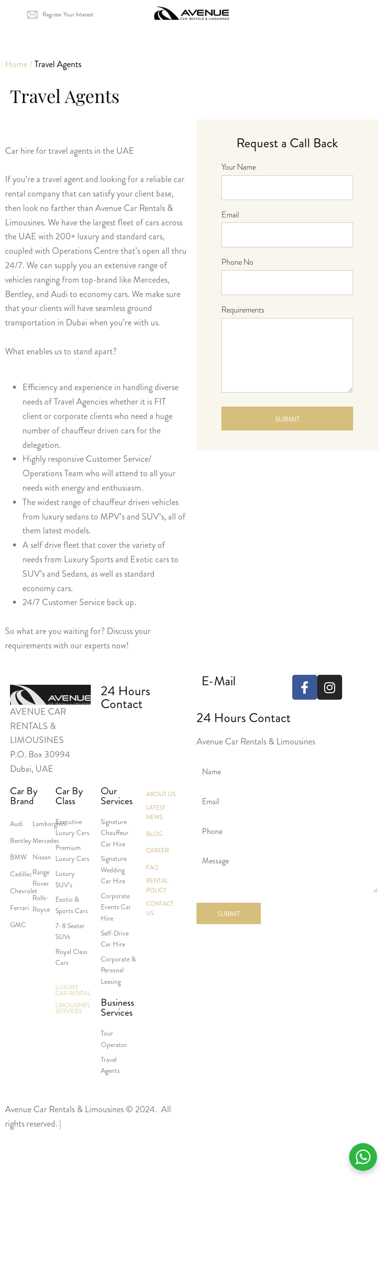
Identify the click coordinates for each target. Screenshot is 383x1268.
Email (230, 214)
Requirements (242, 310)
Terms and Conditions (101, 1123)
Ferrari (19, 908)
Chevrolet (23, 891)
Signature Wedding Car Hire (114, 869)
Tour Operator (114, 1038)
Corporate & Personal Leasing (118, 970)
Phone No (237, 262)
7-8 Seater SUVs (70, 931)
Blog (154, 834)
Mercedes (45, 840)
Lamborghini (49, 824)
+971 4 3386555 (118, 730)
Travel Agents (110, 1065)
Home (16, 64)
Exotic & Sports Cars (71, 904)
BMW (18, 857)
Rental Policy (157, 885)
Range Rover (40, 877)
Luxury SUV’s (65, 878)
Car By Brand (23, 796)
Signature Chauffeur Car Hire (115, 833)
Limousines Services (72, 1008)
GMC (18, 925)
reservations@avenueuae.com (253, 702)
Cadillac (21, 874)
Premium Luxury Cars (72, 853)
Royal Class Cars (71, 957)
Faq (152, 867)
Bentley (20, 840)
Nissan (41, 857)
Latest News (156, 812)
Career (157, 850)
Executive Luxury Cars (72, 827)
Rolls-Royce (41, 903)
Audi (16, 824)
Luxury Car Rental (73, 990)
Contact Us (160, 908)
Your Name (238, 167)
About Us (161, 794)
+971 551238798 (169, 730)
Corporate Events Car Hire (116, 907)
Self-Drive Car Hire (115, 938)
